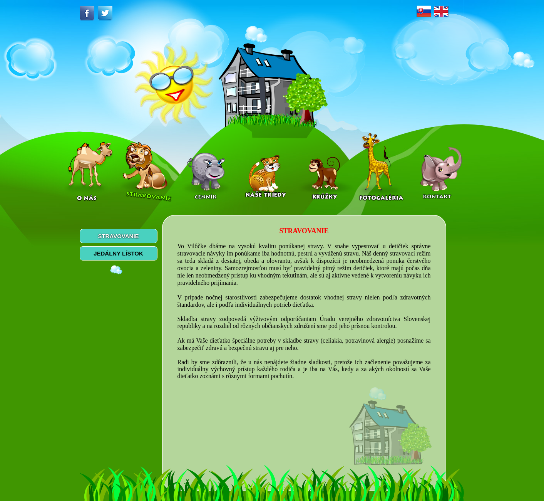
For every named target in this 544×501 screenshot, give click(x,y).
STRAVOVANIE (118, 236)
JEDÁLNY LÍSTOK (118, 253)
